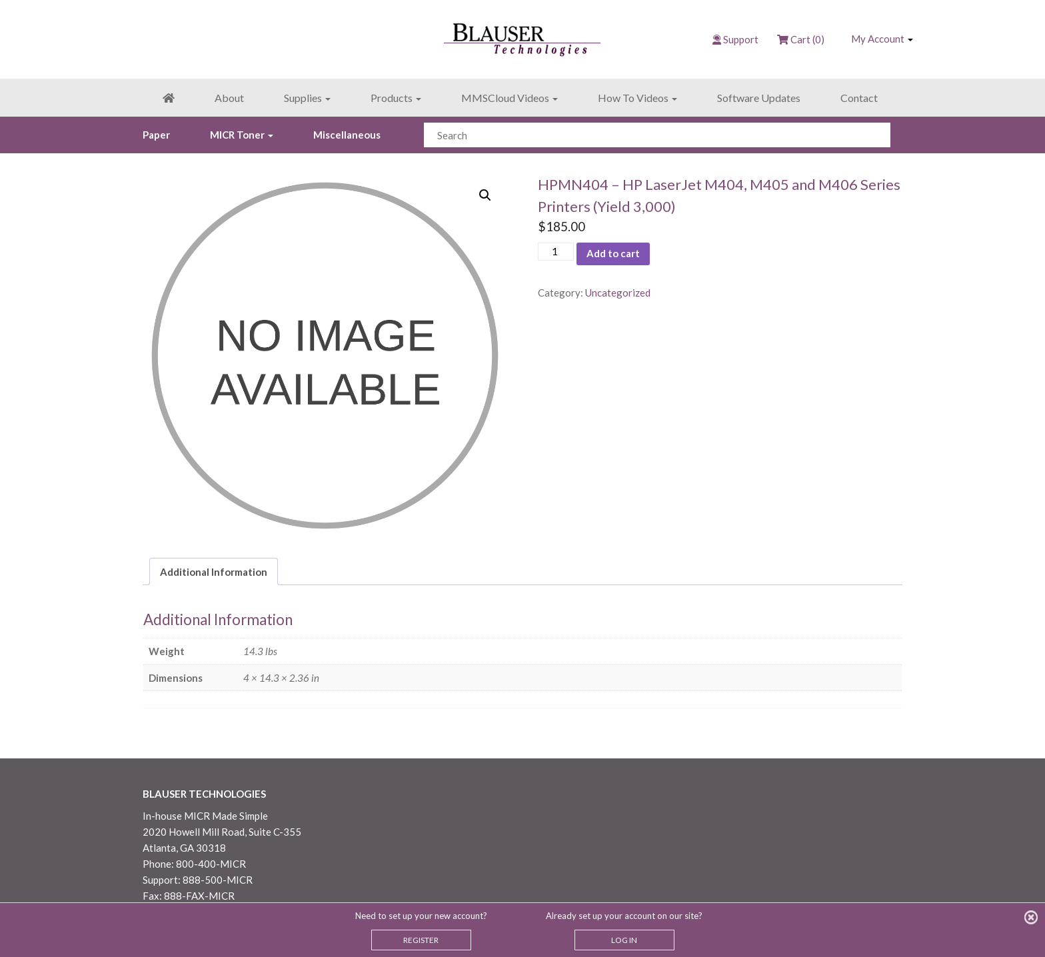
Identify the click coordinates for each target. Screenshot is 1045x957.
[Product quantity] (556, 252)
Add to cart (613, 253)
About (229, 97)
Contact (859, 97)
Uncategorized (617, 293)
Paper (156, 135)
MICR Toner (241, 135)
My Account (882, 39)
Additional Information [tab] (213, 572)
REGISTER (421, 940)
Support (740, 39)
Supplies (307, 97)
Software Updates (758, 97)
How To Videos (637, 97)
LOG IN (624, 940)
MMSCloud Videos (509, 97)
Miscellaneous (347, 135)
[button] (485, 195)
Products (396, 97)
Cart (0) (800, 39)
